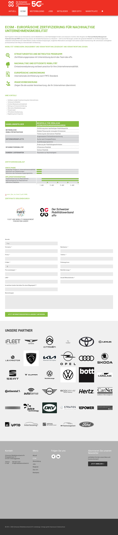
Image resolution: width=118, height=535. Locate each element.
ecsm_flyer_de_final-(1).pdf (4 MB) (17, 194)
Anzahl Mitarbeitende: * (67, 277)
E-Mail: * (7, 262)
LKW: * (7, 277)
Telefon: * (63, 254)
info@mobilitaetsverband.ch (20, 463)
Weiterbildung (37, 11)
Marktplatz (92, 11)
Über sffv (76, 11)
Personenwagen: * (10, 270)
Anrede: (7, 239)
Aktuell (12, 11)
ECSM (23, 11)
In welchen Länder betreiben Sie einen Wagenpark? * (21, 285)
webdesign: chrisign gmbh (41, 527)
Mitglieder (62, 11)
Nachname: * (64, 247)
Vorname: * (8, 247)
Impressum (53, 527)
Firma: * (7, 254)
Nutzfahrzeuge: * (65, 270)
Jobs (50, 11)
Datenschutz (61, 527)
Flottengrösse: (65, 262)
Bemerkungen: (9, 293)
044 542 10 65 (16, 462)
